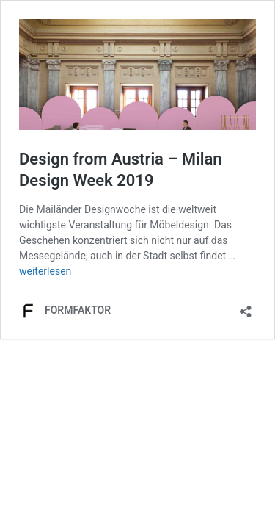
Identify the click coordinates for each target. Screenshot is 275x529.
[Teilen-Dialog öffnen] (245, 306)
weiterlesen (45, 271)
